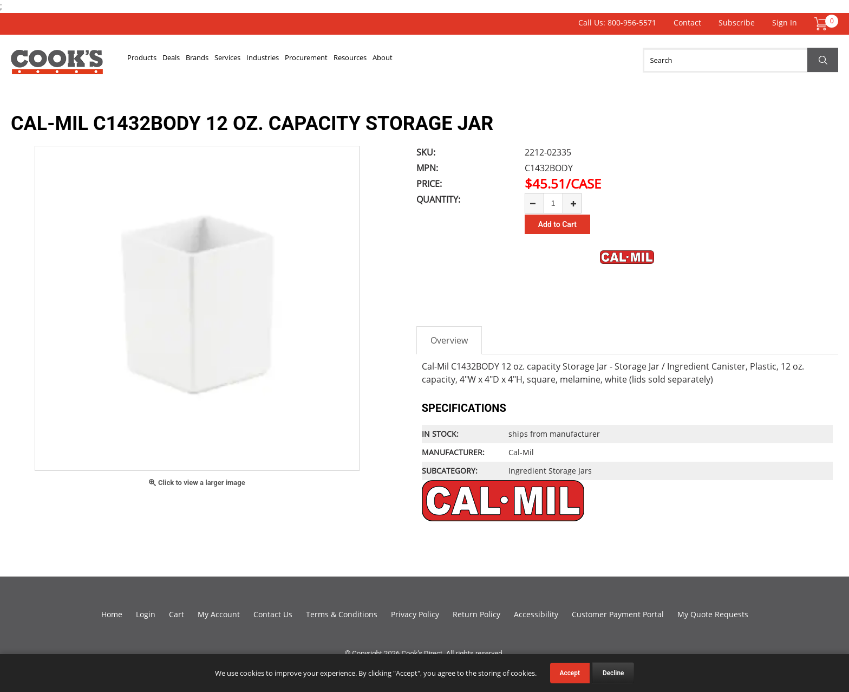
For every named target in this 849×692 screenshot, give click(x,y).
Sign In (784, 22)
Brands (239, 60)
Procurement (405, 60)
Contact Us (272, 614)
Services (287, 60)
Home (111, 614)
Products (151, 60)
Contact (687, 22)
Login (145, 614)
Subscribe (737, 22)
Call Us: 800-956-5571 (617, 22)
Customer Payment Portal (618, 614)
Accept (570, 673)
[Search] (740, 60)
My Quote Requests (712, 614)
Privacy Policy (415, 614)
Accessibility (536, 614)
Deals (197, 60)
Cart (176, 614)
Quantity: (438, 199)
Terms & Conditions (341, 614)
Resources (470, 60)
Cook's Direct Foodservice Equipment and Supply (57, 66)
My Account (219, 614)
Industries (341, 60)
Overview (449, 340)
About (520, 60)
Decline (613, 673)
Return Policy (476, 614)
